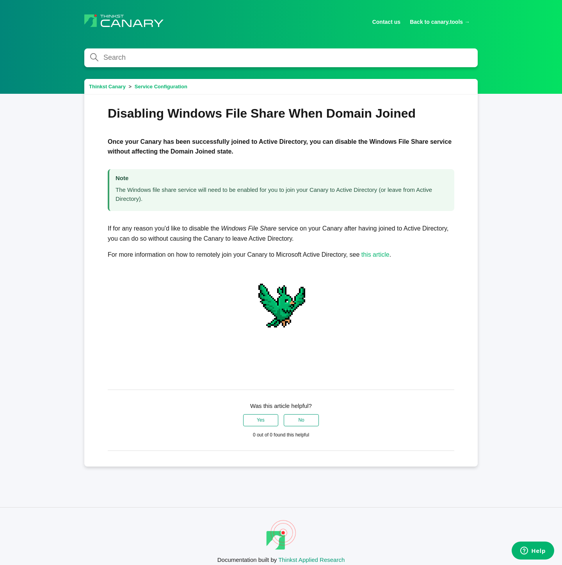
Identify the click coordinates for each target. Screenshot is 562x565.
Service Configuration (161, 86)
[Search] (281, 57)
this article (375, 254)
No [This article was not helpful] (301, 420)
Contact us (386, 22)
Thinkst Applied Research (311, 559)
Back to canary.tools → (440, 22)
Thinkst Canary (107, 86)
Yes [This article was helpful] (261, 420)
